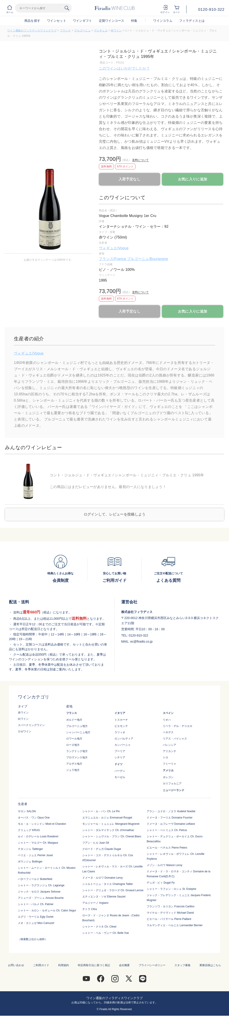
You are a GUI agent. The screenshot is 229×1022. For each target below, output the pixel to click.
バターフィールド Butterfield (35, 879)
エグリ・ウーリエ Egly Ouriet (35, 916)
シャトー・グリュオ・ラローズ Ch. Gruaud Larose (112, 890)
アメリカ (168, 770)
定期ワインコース (111, 20)
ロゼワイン (24, 731)
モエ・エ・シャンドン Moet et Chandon (42, 823)
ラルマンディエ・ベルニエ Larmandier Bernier (175, 925)
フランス (65, 30)
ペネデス (168, 732)
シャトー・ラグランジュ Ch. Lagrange (41, 885)
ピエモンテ (121, 726)
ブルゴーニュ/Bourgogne (147, 259)
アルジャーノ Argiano (95, 902)
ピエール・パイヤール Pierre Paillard (169, 919)
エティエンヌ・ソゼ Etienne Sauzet (103, 896)
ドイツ (118, 764)
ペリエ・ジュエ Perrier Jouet (35, 855)
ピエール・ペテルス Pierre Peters (167, 847)
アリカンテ (169, 751)
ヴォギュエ (101, 30)
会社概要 (124, 965)
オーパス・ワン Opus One (34, 817)
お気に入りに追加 (192, 179)
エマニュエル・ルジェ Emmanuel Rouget (107, 817)
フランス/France (113, 259)
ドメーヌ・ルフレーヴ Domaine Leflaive (171, 823)
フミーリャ (169, 763)
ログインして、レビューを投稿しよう (115, 514)
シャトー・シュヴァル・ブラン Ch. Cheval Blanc (111, 836)
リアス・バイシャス (175, 738)
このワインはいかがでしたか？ (124, 68)
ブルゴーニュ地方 (77, 726)
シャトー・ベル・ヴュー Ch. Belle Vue (105, 932)
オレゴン (168, 777)
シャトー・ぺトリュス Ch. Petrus (167, 830)
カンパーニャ (122, 744)
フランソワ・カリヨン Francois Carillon (170, 906)
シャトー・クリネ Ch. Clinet (99, 926)
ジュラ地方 (73, 770)
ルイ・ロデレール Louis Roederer (38, 836)
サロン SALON (27, 811)
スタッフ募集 (182, 965)
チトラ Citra (89, 909)
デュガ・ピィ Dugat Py (161, 882)
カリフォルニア (172, 783)
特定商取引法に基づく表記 (94, 965)
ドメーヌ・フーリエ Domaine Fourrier (170, 817)
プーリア (119, 751)
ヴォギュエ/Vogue (114, 248)
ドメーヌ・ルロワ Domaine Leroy (102, 877)
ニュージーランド (173, 790)
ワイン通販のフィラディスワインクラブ (32, 30)
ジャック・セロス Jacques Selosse (39, 891)
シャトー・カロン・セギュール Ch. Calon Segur (47, 910)
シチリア (119, 757)
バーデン (119, 771)
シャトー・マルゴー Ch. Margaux (38, 842)
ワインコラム (162, 20)
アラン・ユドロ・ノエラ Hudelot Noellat (171, 811)
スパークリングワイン (31, 725)
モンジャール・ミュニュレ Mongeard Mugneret (110, 823)
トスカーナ (121, 719)
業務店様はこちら (210, 965)
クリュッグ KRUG (29, 830)
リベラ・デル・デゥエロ (177, 726)
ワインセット (56, 20)
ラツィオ (119, 732)
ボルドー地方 (74, 719)
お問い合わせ (16, 965)
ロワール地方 (74, 738)
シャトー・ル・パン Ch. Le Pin (101, 811)
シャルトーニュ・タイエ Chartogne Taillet (107, 884)
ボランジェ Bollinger (30, 861)
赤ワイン (116, 30)
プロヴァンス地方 (77, 757)
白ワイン (23, 718)
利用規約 (63, 965)
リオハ (167, 719)
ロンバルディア (123, 738)
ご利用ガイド (41, 965)
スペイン (168, 713)
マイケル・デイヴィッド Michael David (170, 912)
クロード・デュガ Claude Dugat (101, 849)
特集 (134, 20)
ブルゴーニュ (82, 30)
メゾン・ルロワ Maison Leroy (164, 865)
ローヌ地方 (73, 744)
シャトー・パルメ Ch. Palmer (35, 904)
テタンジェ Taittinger (30, 849)
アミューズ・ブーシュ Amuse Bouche (41, 897)
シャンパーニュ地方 (78, 732)
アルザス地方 (74, 763)
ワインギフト (82, 20)
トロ (165, 757)
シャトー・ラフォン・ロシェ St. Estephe (171, 889)
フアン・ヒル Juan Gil (95, 842)
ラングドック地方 (77, 751)
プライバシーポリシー (152, 965)
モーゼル (119, 777)
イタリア (119, 713)
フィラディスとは (192, 20)
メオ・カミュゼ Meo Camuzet (36, 923)
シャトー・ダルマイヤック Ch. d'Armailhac (108, 830)
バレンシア (169, 744)
